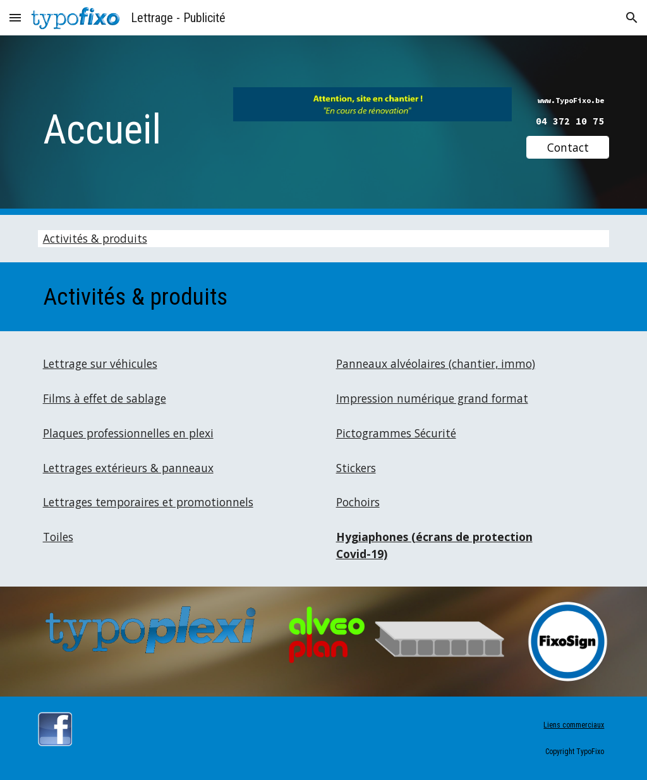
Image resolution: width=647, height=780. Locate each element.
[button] (15, 17)
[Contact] (567, 148)
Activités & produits (95, 238)
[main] (128, 125)
